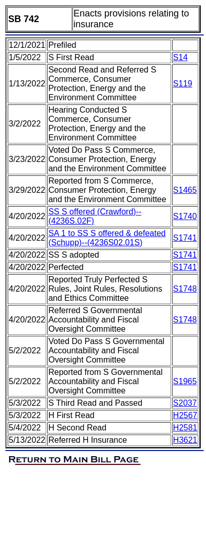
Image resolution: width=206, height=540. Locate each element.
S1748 (185, 288)
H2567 (185, 415)
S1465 (185, 190)
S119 (182, 83)
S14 (180, 57)
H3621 (185, 440)
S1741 (185, 237)
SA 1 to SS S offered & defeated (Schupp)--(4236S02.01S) (106, 238)
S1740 (185, 216)
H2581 (185, 427)
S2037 (185, 403)
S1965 (185, 381)
